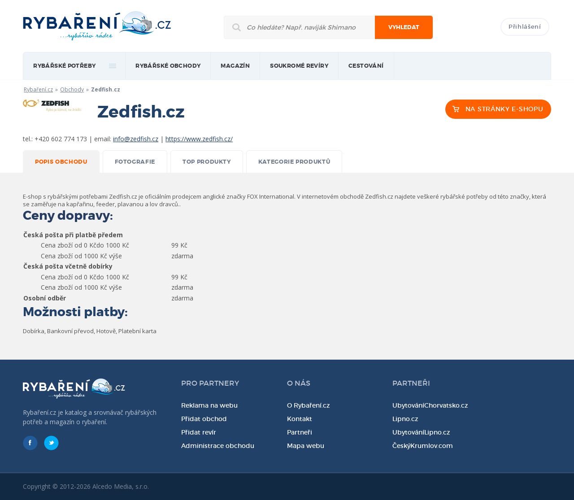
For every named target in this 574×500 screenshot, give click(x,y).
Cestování (366, 66)
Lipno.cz (405, 419)
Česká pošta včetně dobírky (68, 266)
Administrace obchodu (217, 446)
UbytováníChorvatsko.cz (430, 405)
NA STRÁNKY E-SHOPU (504, 109)
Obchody (72, 89)
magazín (235, 66)
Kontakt (299, 419)
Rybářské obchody (167, 66)
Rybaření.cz (38, 89)
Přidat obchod (204, 419)
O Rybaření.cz (308, 405)
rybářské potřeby (64, 66)
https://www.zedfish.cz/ (199, 139)
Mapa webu (305, 446)
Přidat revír (198, 432)
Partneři (299, 432)
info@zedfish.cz (135, 139)
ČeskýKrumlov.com (422, 446)
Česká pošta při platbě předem (73, 234)
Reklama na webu (209, 405)
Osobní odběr (44, 298)
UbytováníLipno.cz (421, 432)
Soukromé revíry (299, 66)
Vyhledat (403, 27)
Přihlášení (525, 26)
